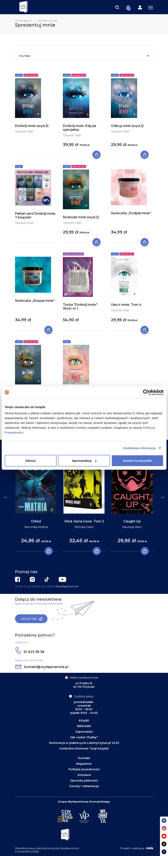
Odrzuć (30, 460)
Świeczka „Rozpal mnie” (35, 301)
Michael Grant (84, 527)
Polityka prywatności (84, 769)
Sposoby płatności (84, 780)
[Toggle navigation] (117, 7)
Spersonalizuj (84, 460)
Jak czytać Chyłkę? (84, 737)
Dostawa (84, 775)
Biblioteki (84, 726)
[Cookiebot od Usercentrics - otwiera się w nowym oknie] (145, 392)
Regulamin (84, 763)
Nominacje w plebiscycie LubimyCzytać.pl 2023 (84, 743)
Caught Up (132, 521)
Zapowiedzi (84, 731)
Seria (19, 75)
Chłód (36, 521)
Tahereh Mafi (24, 131)
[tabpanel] (36, 501)
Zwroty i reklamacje (84, 786)
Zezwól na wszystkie (137, 460)
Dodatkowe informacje (139, 448)
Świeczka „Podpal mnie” (131, 213)
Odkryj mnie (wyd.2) (127, 126)
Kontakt (84, 758)
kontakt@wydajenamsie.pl (41, 667)
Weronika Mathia (36, 527)
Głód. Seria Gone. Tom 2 (84, 521)
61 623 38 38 (29, 652)
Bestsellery (31, 75)
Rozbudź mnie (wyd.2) (81, 217)
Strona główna (23, 20)
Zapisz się (31, 619)
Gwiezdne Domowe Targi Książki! (84, 748)
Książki (84, 720)
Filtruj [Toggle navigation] (24, 55)
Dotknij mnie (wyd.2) (31, 126)
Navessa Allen (132, 527)
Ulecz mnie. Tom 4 (126, 305)
